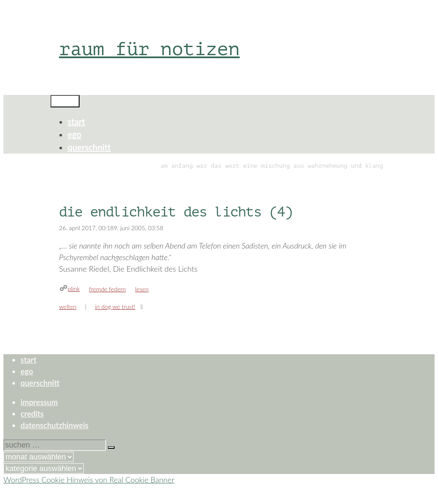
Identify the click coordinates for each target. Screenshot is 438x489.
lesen (141, 289)
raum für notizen (149, 49)
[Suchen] (111, 447)
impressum (39, 402)
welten (68, 306)
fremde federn (107, 289)
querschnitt (89, 147)
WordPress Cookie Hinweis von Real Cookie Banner (89, 479)
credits (32, 413)
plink (74, 288)
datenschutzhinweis (55, 425)
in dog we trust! (115, 306)
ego (74, 134)
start (76, 121)
